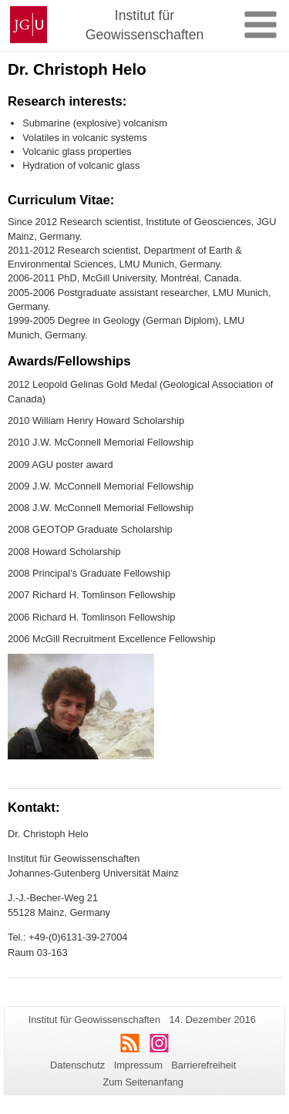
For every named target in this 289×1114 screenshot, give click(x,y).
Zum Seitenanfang (142, 1082)
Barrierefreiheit (203, 1065)
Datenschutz (77, 1065)
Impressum (138, 1065)
